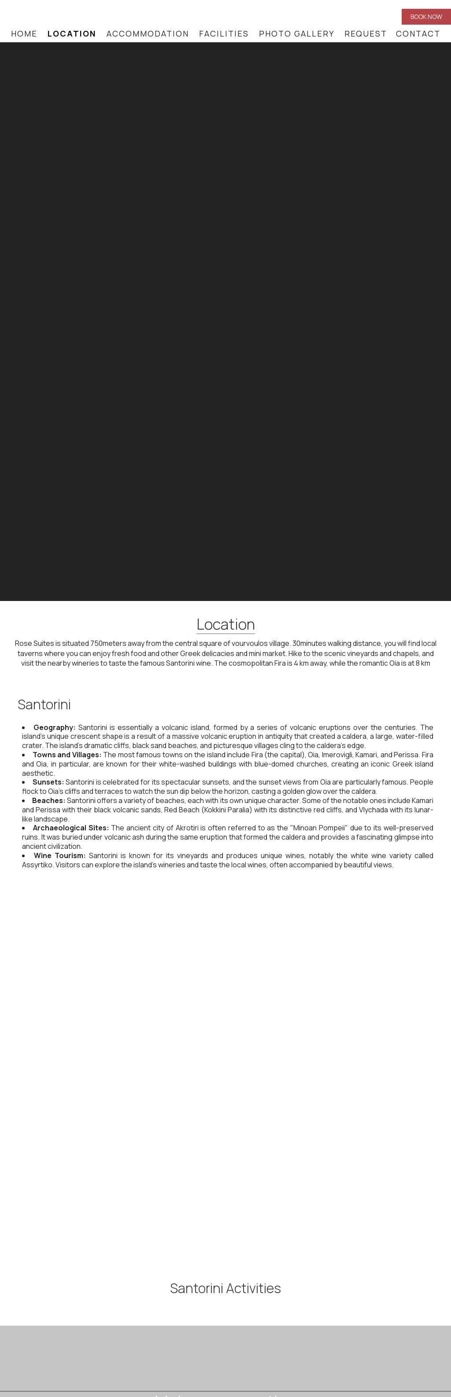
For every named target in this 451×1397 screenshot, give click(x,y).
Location (72, 33)
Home (24, 33)
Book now (426, 16)
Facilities (224, 33)
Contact (418, 33)
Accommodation (148, 33)
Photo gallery (296, 33)
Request (365, 33)
